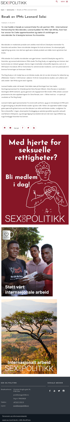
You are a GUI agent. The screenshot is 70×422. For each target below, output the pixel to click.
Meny (65, 1)
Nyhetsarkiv (10, 10)
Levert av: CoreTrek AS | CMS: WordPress (16, 420)
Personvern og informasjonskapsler (14, 416)
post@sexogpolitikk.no (21, 406)
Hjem (2, 10)
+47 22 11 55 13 (18, 402)
